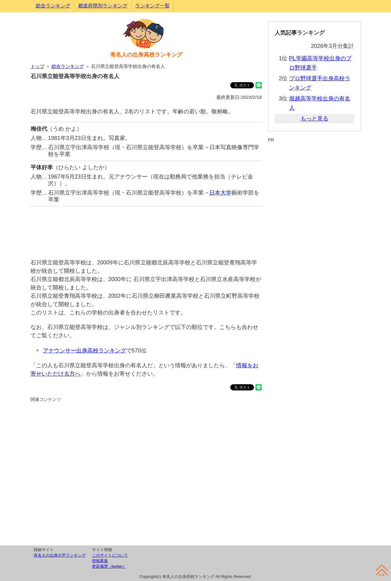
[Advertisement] (146, 229)
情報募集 (100, 560)
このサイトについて (110, 555)
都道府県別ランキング (102, 5)
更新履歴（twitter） (109, 566)
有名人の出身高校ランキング (146, 55)
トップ (37, 66)
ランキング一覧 (152, 5)
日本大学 (220, 193)
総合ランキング (53, 5)
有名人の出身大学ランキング (60, 555)
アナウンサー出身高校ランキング (84, 350)
